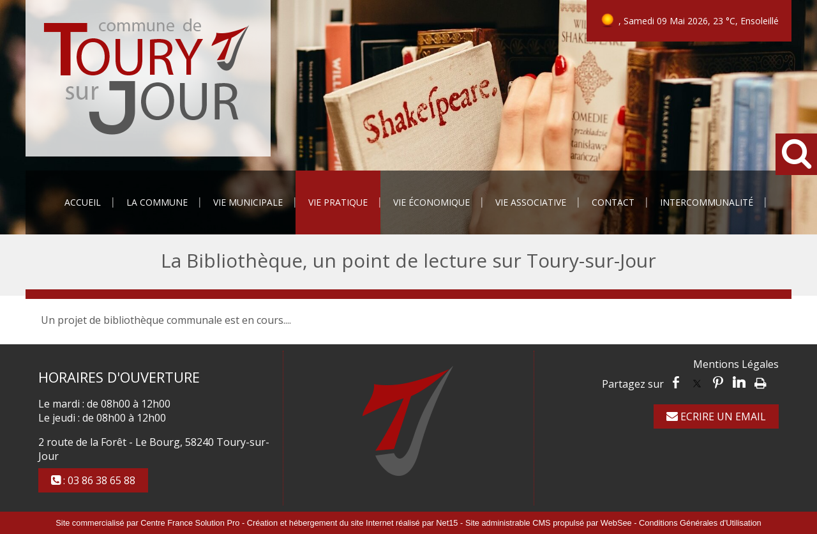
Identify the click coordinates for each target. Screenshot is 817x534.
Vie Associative (530, 202)
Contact (613, 202)
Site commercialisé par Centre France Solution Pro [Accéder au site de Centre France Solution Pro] (147, 523)
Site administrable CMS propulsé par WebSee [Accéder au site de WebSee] (548, 523)
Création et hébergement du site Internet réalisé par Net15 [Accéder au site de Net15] (352, 523)
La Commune (157, 202)
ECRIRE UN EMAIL (716, 416)
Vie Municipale (248, 202)
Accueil (82, 202)
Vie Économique (431, 202)
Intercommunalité (706, 202)
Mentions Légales (736, 364)
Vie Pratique (338, 202)
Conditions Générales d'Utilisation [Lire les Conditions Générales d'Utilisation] (700, 523)
